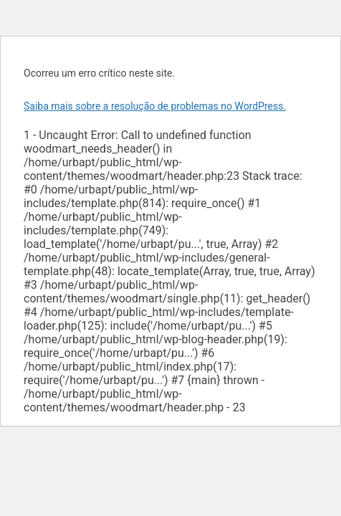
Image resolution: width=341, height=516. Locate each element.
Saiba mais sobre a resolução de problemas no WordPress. (155, 106)
